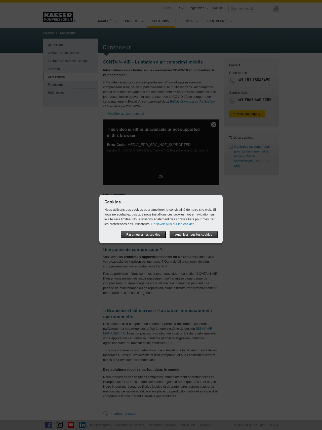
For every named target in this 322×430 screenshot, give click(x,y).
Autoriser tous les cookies (193, 234)
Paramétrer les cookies (143, 234)
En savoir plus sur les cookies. (173, 224)
